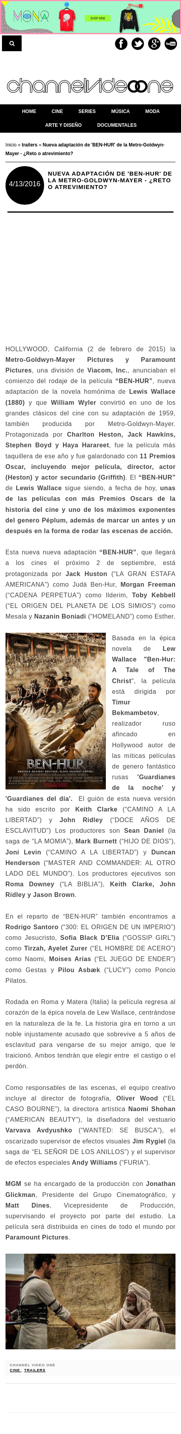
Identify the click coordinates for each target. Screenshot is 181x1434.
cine (16, 1370)
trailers (34, 1370)
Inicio (12, 145)
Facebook (121, 43)
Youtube (170, 43)
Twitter (137, 43)
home (29, 111)
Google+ (154, 43)
